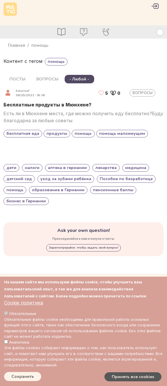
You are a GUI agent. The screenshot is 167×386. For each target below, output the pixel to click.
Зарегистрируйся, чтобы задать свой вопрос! (83, 248)
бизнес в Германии (26, 201)
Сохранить (22, 376)
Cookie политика (23, 303)
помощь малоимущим (122, 133)
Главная (16, 45)
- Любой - (79, 79)
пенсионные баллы (113, 190)
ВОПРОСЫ (47, 79)
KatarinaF (23, 91)
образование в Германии (58, 190)
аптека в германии (67, 167)
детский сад (19, 179)
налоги (32, 167)
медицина (135, 167)
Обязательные (22, 313)
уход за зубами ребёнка (65, 179)
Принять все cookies (133, 377)
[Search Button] (159, 32)
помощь (83, 133)
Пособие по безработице (126, 179)
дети (11, 167)
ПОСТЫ (17, 79)
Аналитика (19, 342)
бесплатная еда (22, 133)
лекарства (106, 167)
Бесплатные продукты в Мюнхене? (48, 105)
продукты (57, 133)
